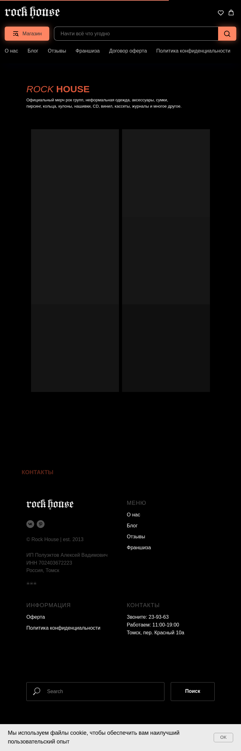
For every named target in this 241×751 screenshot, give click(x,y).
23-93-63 (159, 617)
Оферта (35, 617)
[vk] (30, 524)
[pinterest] (41, 524)
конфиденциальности (75, 628)
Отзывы (57, 50)
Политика (37, 628)
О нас (11, 50)
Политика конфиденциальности (193, 50)
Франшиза (88, 50)
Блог (33, 50)
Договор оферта (128, 50)
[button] (221, 13)
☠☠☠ (31, 583)
